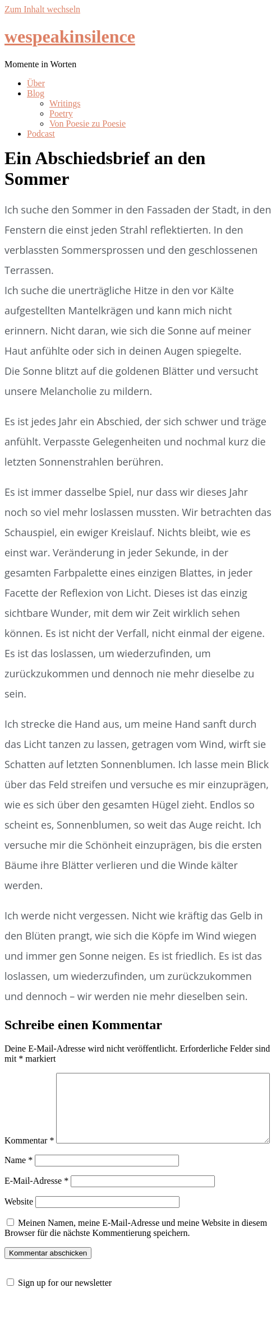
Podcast (41, 133)
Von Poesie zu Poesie (87, 123)
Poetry (61, 113)
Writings (64, 103)
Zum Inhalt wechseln (42, 9)
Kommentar (29, 1077)
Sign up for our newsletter (65, 1306)
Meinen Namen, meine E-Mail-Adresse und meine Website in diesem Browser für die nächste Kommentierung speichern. (135, 1251)
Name (18, 1183)
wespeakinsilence (69, 36)
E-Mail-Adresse (36, 1204)
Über (36, 83)
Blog (35, 93)
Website (18, 1225)
